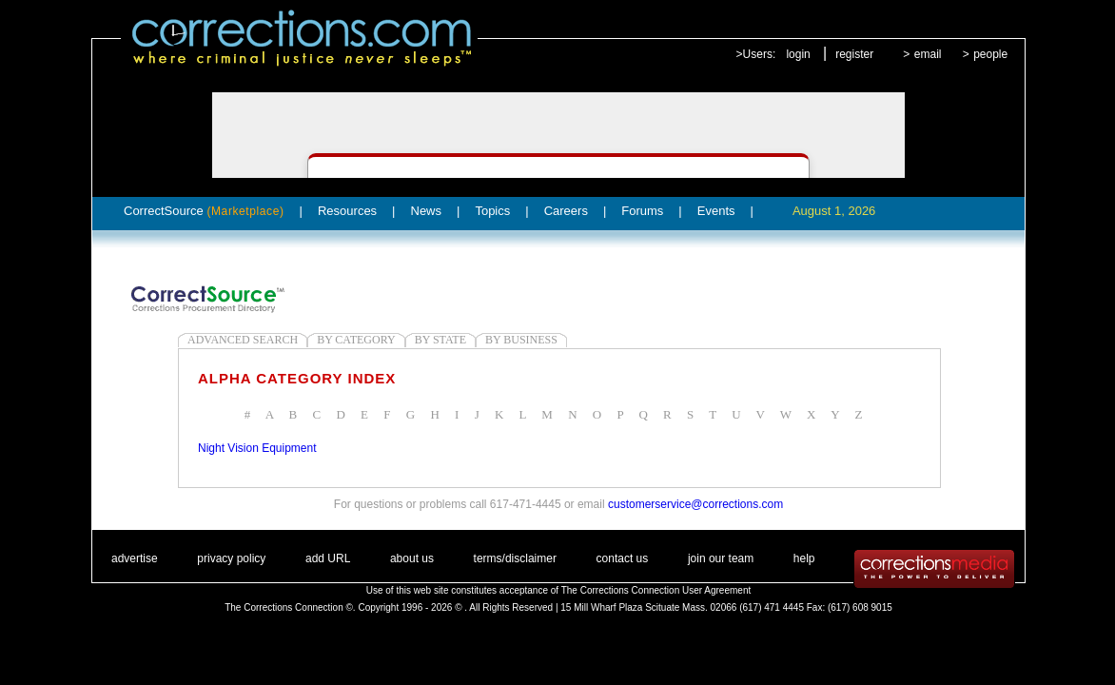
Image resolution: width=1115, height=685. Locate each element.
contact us (623, 558)
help (804, 558)
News (426, 211)
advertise (134, 558)
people (990, 54)
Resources (347, 211)
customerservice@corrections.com (695, 504)
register (854, 54)
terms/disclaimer (515, 558)
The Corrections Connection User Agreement (656, 590)
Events (716, 211)
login (798, 54)
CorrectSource (204, 211)
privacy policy (231, 558)
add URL (327, 558)
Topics (492, 211)
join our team (720, 558)
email (928, 54)
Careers (566, 211)
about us (412, 558)
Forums (642, 211)
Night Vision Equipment (257, 448)
